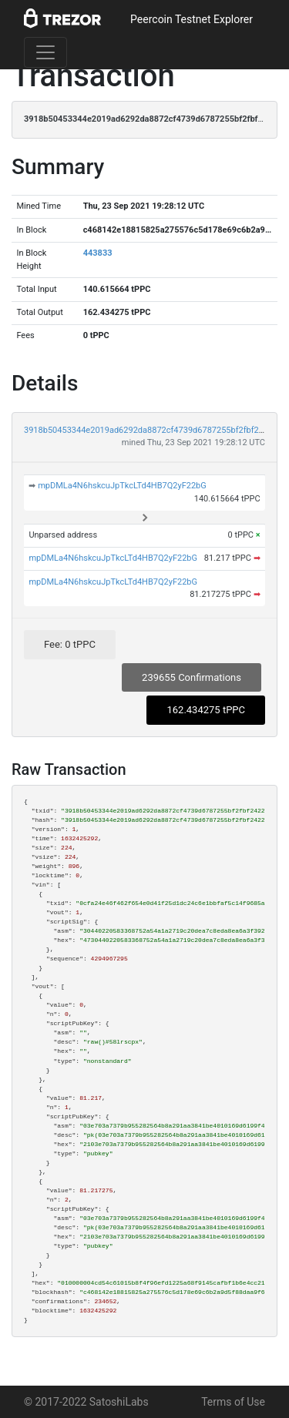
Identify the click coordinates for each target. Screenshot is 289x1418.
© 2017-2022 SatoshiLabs (86, 1402)
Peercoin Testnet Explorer (191, 19)
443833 (98, 253)
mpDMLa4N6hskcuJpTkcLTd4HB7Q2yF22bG (122, 486)
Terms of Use (233, 1402)
